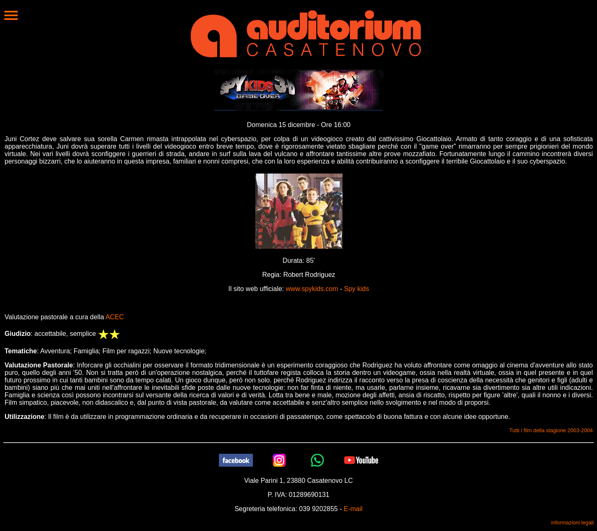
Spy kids (356, 288)
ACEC (114, 317)
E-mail (353, 508)
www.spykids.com (312, 288)
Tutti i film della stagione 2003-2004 (551, 430)
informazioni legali (572, 522)
